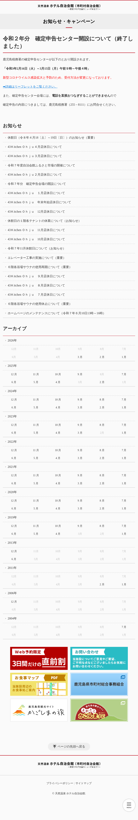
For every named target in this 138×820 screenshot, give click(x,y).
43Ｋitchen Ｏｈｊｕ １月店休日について (36, 193)
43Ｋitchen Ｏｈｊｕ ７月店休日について (36, 294)
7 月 (124, 374)
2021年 (12, 466)
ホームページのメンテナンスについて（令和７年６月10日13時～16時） (57, 313)
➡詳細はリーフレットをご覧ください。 (30, 86)
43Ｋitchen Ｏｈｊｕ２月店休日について (35, 174)
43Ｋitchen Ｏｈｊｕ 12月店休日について (36, 211)
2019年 (12, 517)
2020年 (12, 492)
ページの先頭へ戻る (71, 746)
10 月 (58, 374)
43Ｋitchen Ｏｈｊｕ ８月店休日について (36, 285)
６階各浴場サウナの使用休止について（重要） (40, 303)
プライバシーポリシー (59, 783)
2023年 (12, 416)
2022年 (12, 441)
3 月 (80, 357)
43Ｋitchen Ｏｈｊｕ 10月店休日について (36, 239)
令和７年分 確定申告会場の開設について (37, 183)
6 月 (14, 382)
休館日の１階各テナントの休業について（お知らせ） (44, 220)
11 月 (36, 374)
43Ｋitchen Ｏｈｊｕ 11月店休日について (36, 230)
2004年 (12, 618)
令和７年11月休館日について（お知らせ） (37, 248)
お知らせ (12, 125)
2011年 (12, 567)
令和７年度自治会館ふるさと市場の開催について (41, 165)
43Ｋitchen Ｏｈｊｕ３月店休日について (35, 156)
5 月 (36, 382)
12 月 (14, 374)
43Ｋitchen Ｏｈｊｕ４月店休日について (35, 146)
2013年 (12, 542)
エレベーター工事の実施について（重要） (37, 257)
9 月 (80, 374)
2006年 (12, 593)
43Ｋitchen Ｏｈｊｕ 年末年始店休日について (39, 202)
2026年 (12, 340)
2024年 (12, 391)
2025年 (12, 365)
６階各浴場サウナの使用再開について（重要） (40, 267)
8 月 (102, 399)
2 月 (102, 357)
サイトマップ (84, 783)
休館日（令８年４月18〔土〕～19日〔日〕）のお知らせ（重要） (52, 137)
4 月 (58, 382)
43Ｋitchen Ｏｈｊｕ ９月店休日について (36, 276)
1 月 (124, 357)
